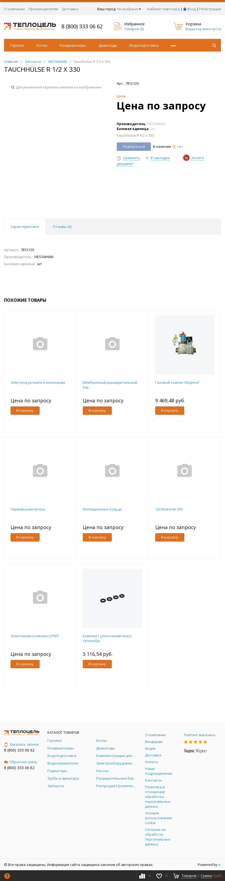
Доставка (70, 8)
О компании (14, 8)
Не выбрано (129, 8)
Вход (191, 8)
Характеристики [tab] (25, 226)
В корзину (25, 410)
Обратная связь (20, 761)
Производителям (43, 8)
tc (219, 864)
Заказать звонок (21, 744)
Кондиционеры (73, 45)
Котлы (42, 45)
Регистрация (210, 8)
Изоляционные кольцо (102, 509)
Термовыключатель (28, 509)
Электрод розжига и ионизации (38, 382)
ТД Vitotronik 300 (168, 509)
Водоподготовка (144, 45)
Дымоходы (108, 45)
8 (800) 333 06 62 (82, 26)
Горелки (17, 45)
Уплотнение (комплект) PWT (35, 635)
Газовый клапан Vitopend (177, 382)
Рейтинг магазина (199, 734)
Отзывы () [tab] (62, 226)
